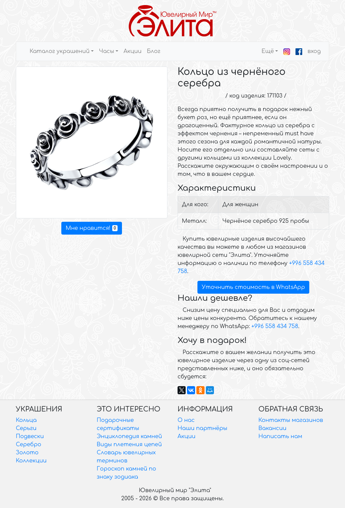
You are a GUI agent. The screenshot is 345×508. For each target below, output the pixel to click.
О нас (186, 420)
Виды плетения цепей (129, 445)
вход (314, 51)
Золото (27, 453)
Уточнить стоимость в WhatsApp (253, 287)
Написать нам (280, 436)
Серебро (28, 445)
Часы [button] (106, 51)
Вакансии (272, 428)
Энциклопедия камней (129, 436)
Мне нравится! (92, 228)
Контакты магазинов (290, 420)
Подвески (30, 436)
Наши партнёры (202, 428)
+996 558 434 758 (274, 326)
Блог (153, 51)
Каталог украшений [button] (60, 51)
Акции (133, 51)
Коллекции (31, 461)
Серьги (26, 428)
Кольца (26, 420)
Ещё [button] (267, 51)
